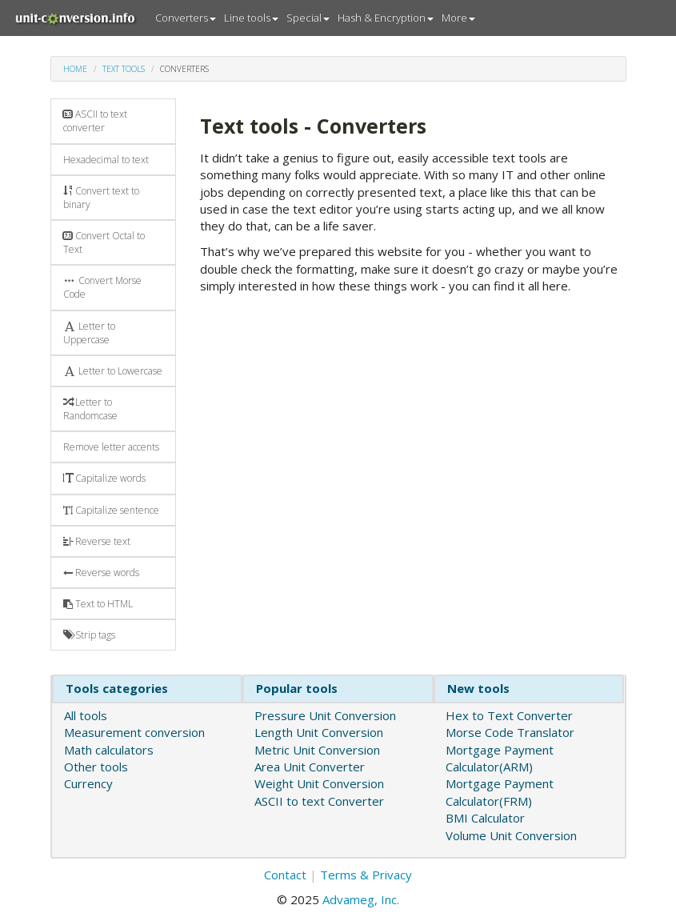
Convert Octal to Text (104, 242)
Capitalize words (104, 478)
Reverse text (96, 541)
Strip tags (89, 635)
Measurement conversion (134, 732)
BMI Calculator (485, 818)
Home (75, 68)
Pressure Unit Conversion (325, 715)
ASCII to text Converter (319, 801)
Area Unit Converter (309, 767)
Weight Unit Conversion (319, 783)
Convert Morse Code (102, 287)
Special (308, 17)
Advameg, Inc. (360, 899)
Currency (88, 783)
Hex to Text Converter (509, 715)
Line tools (251, 17)
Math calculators (109, 750)
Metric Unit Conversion (317, 750)
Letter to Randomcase (90, 408)
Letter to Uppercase (89, 332)
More (458, 17)
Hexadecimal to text (106, 159)
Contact (285, 875)
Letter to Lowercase (113, 371)
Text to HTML (98, 604)
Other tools (96, 767)
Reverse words (101, 572)
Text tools (123, 68)
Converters (185, 17)
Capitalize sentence (111, 510)
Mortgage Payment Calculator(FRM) (500, 791)
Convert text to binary (101, 197)
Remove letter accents (111, 447)
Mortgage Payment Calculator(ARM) (500, 758)
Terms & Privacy (366, 875)
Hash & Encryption (386, 17)
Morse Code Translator (510, 732)
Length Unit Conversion (318, 732)
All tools (85, 715)
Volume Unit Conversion (511, 835)
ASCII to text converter (95, 120)
